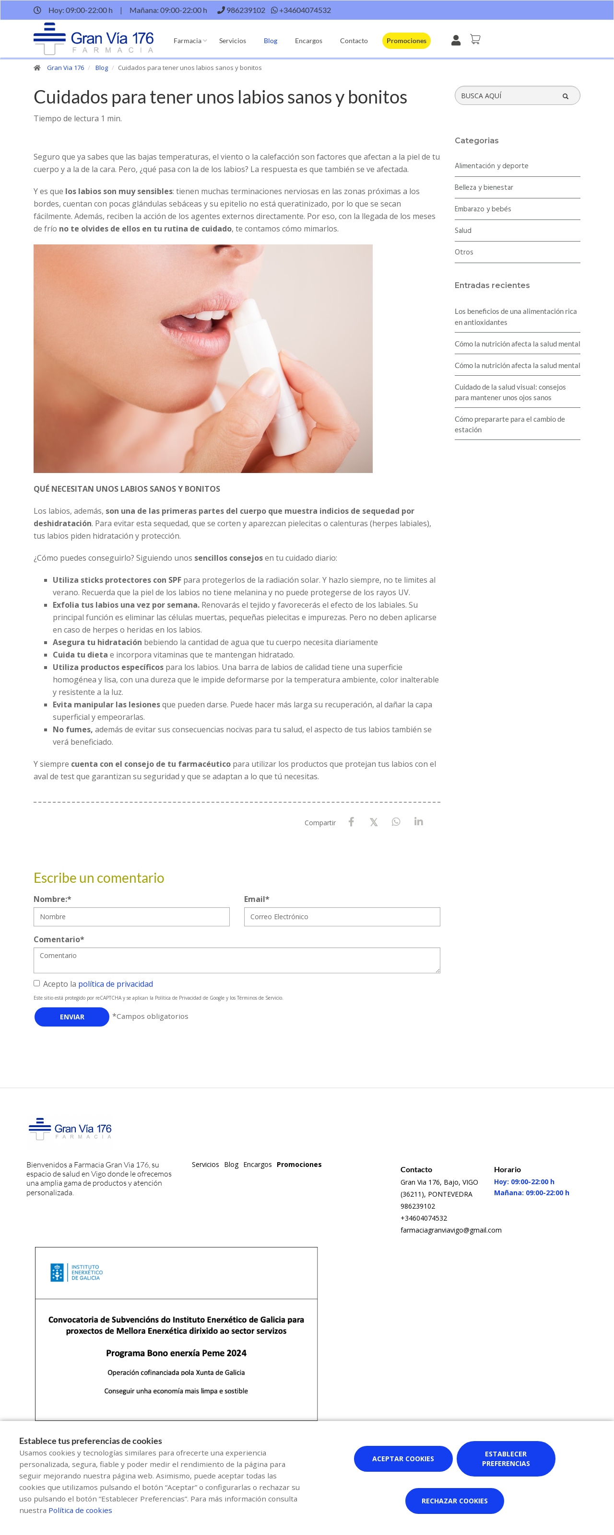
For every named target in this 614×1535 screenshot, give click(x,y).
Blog (270, 40)
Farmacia (187, 40)
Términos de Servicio (259, 997)
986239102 (418, 1206)
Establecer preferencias (506, 1458)
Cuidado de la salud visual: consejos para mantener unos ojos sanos (510, 392)
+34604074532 (424, 1218)
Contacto (354, 40)
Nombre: (52, 899)
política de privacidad (115, 984)
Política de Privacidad (178, 997)
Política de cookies (80, 1510)
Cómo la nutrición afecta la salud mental (517, 343)
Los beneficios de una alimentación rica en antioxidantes (516, 316)
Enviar (72, 1016)
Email (257, 899)
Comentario (59, 939)
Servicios (232, 40)
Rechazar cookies (455, 1500)
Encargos (308, 40)
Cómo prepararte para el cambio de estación (510, 424)
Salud (463, 231)
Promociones (406, 40)
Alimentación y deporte (492, 166)
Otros (464, 252)
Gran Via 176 (65, 67)
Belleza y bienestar (484, 188)
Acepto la (93, 984)
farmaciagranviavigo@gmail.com (451, 1230)
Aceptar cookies (403, 1458)
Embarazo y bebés (483, 209)
